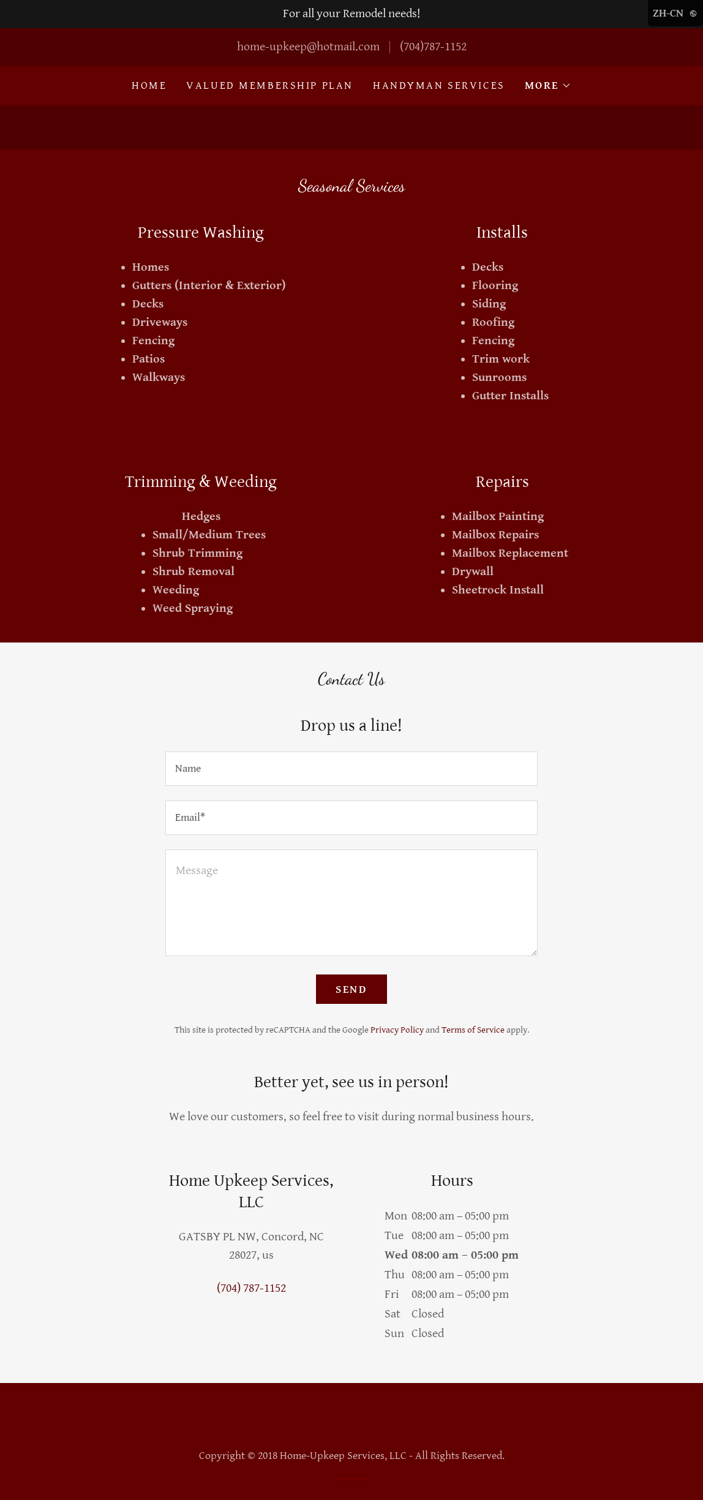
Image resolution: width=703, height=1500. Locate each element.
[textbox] (351, 769)
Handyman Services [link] (439, 85)
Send (351, 989)
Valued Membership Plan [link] (269, 85)
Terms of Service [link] (473, 1030)
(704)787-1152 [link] (433, 47)
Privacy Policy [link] (397, 1030)
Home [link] (149, 85)
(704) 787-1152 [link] (251, 1288)
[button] (548, 85)
